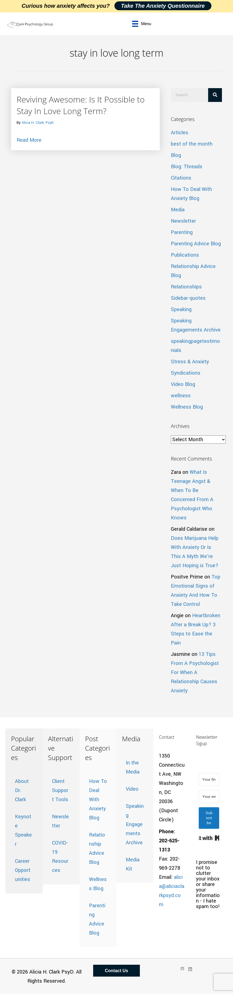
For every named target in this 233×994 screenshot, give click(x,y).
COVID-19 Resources (60, 856)
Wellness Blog (187, 407)
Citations (181, 178)
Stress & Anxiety (190, 361)
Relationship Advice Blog (97, 848)
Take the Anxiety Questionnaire (163, 6)
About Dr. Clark (22, 790)
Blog (176, 155)
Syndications (185, 373)
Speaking (181, 309)
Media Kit (133, 864)
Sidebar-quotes (188, 298)
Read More (29, 140)
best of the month (192, 144)
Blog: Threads (186, 166)
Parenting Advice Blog (196, 243)
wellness (181, 395)
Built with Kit (209, 838)
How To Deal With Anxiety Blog (98, 799)
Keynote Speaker (23, 830)
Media (178, 209)
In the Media (133, 767)
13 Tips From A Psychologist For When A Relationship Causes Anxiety (195, 672)
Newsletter (183, 221)
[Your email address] (209, 796)
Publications (185, 255)
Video (132, 789)
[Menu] (141, 24)
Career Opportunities (22, 870)
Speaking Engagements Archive (135, 824)
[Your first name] (209, 779)
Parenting (182, 232)
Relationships (186, 286)
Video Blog (183, 384)
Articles (179, 132)
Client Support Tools (60, 790)
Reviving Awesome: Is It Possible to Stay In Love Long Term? (81, 105)
